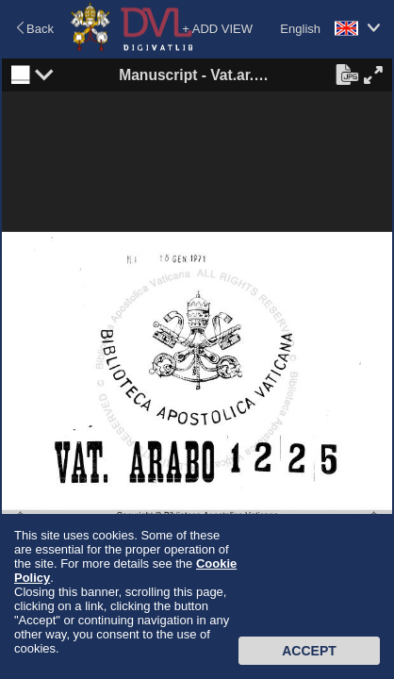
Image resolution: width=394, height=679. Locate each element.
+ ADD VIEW (217, 29)
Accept (309, 650)
